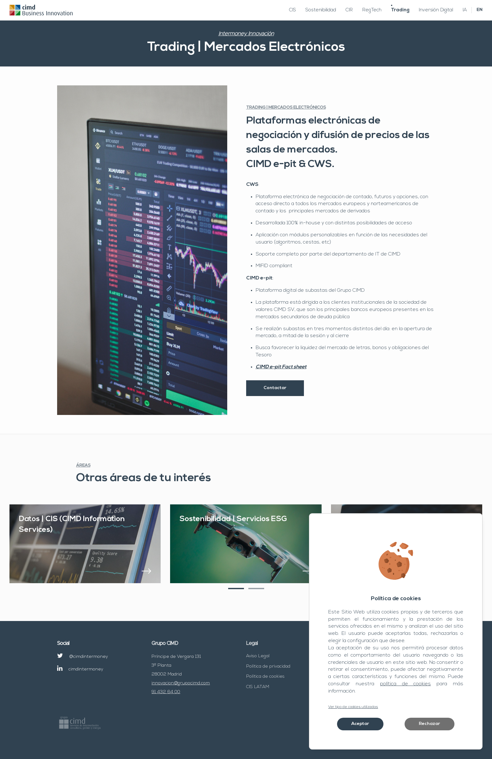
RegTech (372, 10)
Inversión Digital (436, 10)
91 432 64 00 (165, 692)
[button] (236, 597)
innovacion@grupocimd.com (180, 683)
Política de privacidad (268, 666)
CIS (292, 10)
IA (465, 10)
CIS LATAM (257, 687)
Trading (400, 10)
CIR (349, 10)
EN (480, 10)
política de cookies (405, 684)
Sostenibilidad (320, 10)
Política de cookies (265, 676)
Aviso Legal (258, 656)
